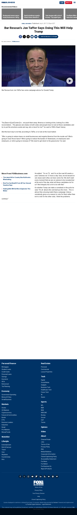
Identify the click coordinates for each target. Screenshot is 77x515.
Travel (4, 449)
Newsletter (48, 476)
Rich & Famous (6, 447)
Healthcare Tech (46, 390)
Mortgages (5, 367)
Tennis (43, 422)
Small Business (27, 23)
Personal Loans (7, 374)
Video (43, 431)
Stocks (4, 408)
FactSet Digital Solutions (34, 504)
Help (38, 496)
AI (41, 394)
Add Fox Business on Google (49, 36)
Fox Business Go (46, 466)
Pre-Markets (6, 429)
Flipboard (36, 476)
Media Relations (46, 451)
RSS (44, 476)
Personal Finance (9, 363)
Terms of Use (45, 444)
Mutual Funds (6, 432)
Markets (5, 404)
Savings (4, 376)
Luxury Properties (46, 372)
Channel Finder (46, 439)
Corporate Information (48, 454)
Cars (3, 452)
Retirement (5, 384)
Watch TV (68, 2)
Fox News (44, 461)
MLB (42, 410)
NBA (42, 408)
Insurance (5, 379)
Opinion (44, 427)
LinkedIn (40, 476)
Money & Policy (6, 397)
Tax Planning (6, 386)
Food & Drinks (6, 457)
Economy (5, 391)
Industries (5, 425)
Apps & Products (46, 469)
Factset (55, 502)
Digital (43, 380)
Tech (43, 376)
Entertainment (6, 445)
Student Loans (6, 369)
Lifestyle (5, 441)
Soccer (43, 417)
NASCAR (44, 412)
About (43, 436)
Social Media (45, 382)
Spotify (52, 476)
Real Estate (45, 363)
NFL (42, 405)
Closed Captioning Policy (49, 456)
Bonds (4, 417)
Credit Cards (6, 372)
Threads (28, 36)
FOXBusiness (16, 41)
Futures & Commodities (9, 415)
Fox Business (8, 2)
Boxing (43, 415)
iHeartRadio (57, 476)
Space (43, 397)
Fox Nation (44, 464)
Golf (42, 420)
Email (36, 36)
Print (32, 36)
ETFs (3, 420)
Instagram (28, 476)
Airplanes (5, 454)
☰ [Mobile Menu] (74, 2)
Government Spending (9, 394)
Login (61, 2)
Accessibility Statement (48, 459)
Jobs (42, 442)
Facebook (20, 36)
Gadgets (43, 385)
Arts (3, 459)
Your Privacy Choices (38, 493)
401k (3, 381)
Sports (44, 402)
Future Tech (45, 392)
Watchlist (5, 437)
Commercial (45, 369)
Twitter (24, 36)
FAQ (42, 449)
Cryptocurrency (7, 412)
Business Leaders (7, 422)
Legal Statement (46, 504)
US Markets (5, 410)
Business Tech (45, 387)
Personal (44, 367)
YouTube (32, 476)
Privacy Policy (45, 447)
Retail (3, 427)
